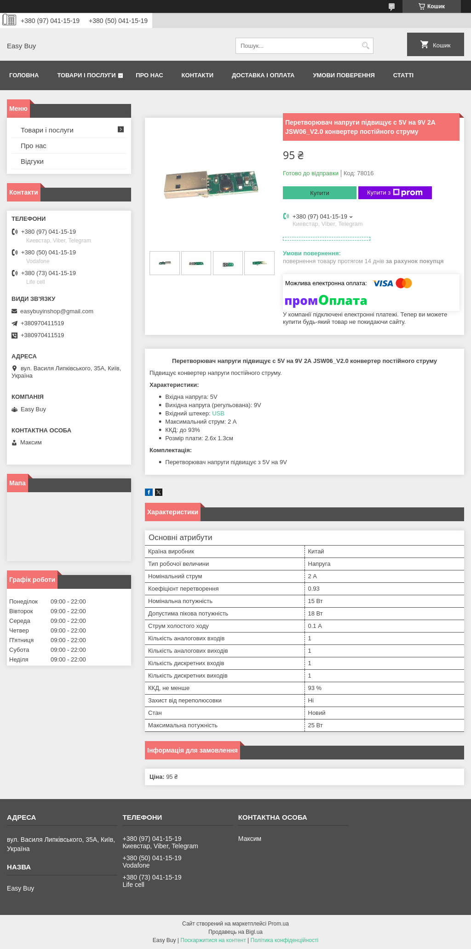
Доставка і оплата (263, 75)
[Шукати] (365, 46)
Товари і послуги (86, 75)
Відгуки (32, 161)
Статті (403, 75)
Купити (319, 193)
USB (218, 413)
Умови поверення (343, 75)
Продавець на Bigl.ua (235, 932)
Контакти (198, 75)
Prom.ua (278, 923)
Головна (24, 75)
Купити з (395, 193)
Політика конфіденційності (285, 940)
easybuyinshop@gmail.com (56, 311)
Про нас (149, 75)
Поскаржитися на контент (213, 940)
